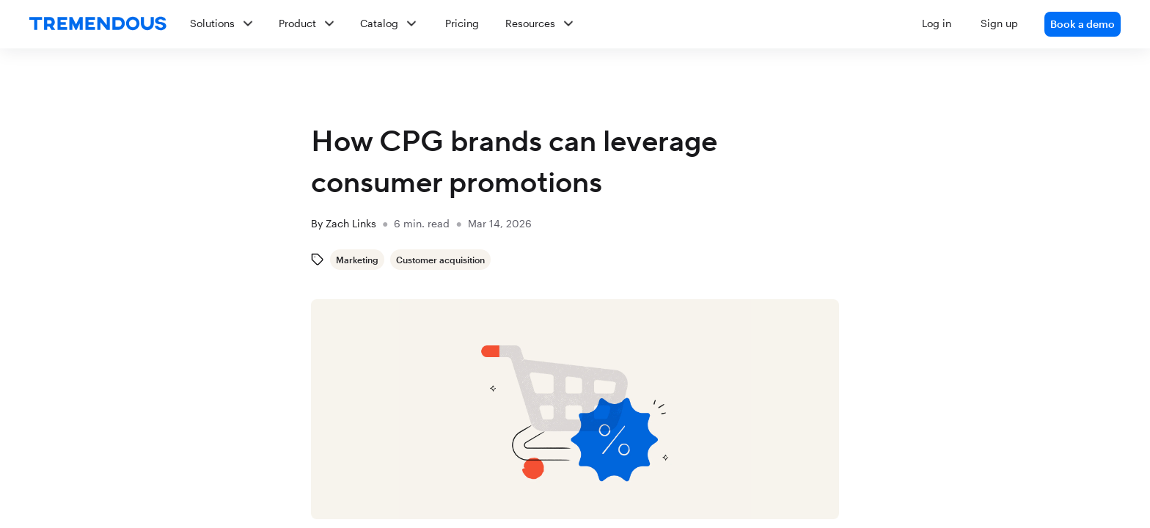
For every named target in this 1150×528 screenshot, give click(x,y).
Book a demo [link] (1082, 24)
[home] (97, 24)
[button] (649, 24)
